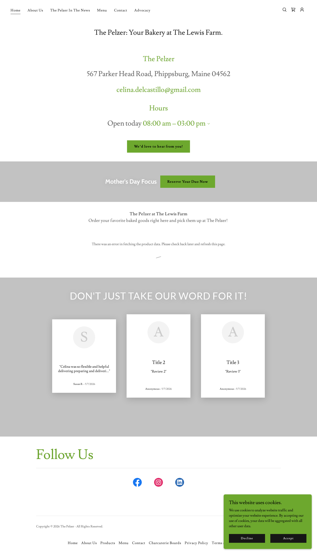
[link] (293, 9)
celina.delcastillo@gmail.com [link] (158, 89)
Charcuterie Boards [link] (165, 543)
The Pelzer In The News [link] (70, 10)
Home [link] (15, 10)
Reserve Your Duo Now (187, 181)
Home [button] (73, 543)
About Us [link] (35, 10)
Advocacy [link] (142, 10)
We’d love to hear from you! (158, 146)
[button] (302, 9)
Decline (247, 538)
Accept (288, 538)
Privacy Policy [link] (196, 543)
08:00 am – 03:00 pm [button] (174, 123)
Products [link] (107, 543)
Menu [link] (102, 10)
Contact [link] (120, 10)
